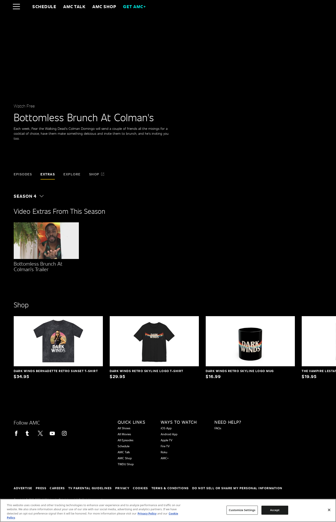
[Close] (329, 510)
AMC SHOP (104, 6)
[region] (168, 510)
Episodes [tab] (23, 174)
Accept (275, 510)
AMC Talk (74, 6)
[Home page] (25, 6)
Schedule (44, 6)
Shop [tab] (97, 174)
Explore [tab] (72, 174)
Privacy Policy (147, 513)
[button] (31, 196)
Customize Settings (242, 510)
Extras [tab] (47, 174)
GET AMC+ (134, 6)
